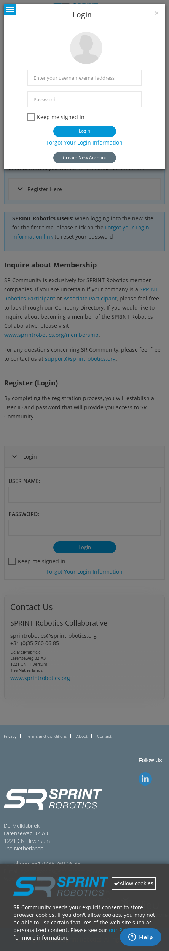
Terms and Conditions (46, 736)
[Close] (157, 13)
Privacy (10, 736)
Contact (104, 736)
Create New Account (84, 157)
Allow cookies (133, 883)
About (82, 736)
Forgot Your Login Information (84, 142)
